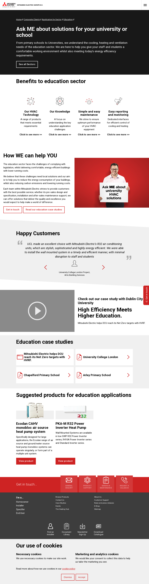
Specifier (20, 509)
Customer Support (101, 500)
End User (20, 513)
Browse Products (62, 497)
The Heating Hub (62, 509)
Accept (81, 577)
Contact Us (60, 500)
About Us (97, 497)
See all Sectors (27, 64)
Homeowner (22, 502)
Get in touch (12, 209)
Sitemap (97, 509)
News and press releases (104, 503)
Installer (20, 505)
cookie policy (68, 568)
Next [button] (103, 267)
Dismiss (68, 577)
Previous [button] (45, 267)
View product (26, 461)
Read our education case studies (44, 209)
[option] (74, 258)
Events (58, 506)
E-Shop (97, 506)
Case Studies (61, 503)
